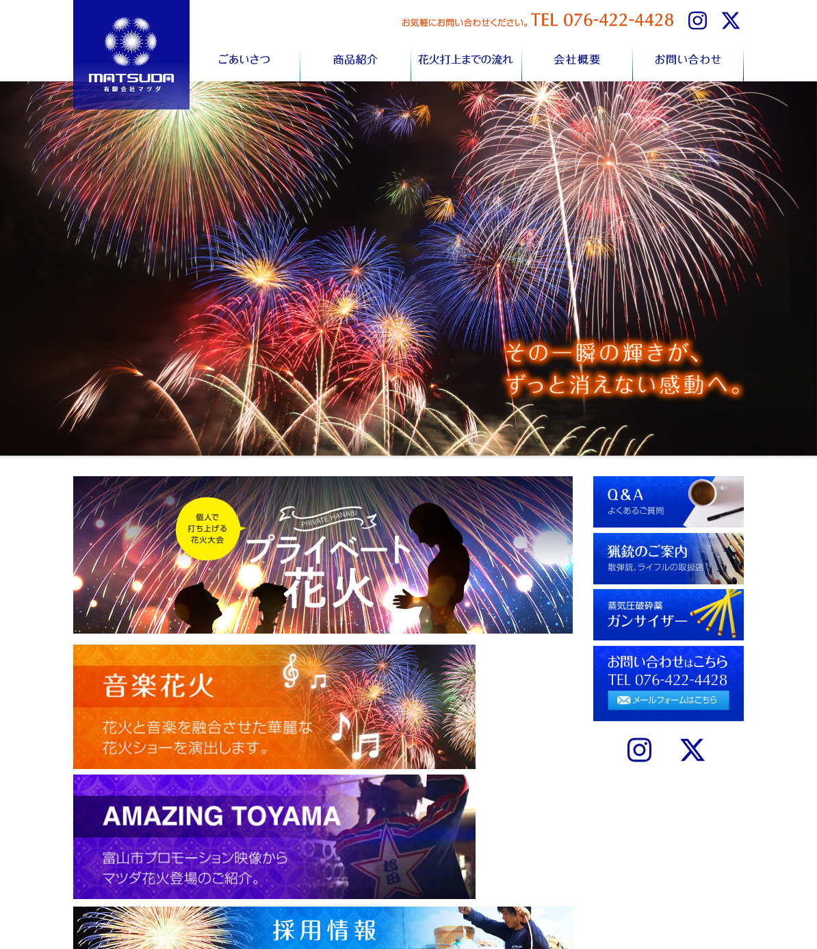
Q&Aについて (528, 864)
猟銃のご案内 (527, 878)
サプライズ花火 (445, 891)
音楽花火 (433, 878)
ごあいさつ (245, 57)
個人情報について (449, 864)
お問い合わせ (688, 57)
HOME (273, 864)
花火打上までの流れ (466, 57)
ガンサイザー (527, 891)
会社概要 (577, 57)
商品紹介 (355, 57)
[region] (408, 268)
